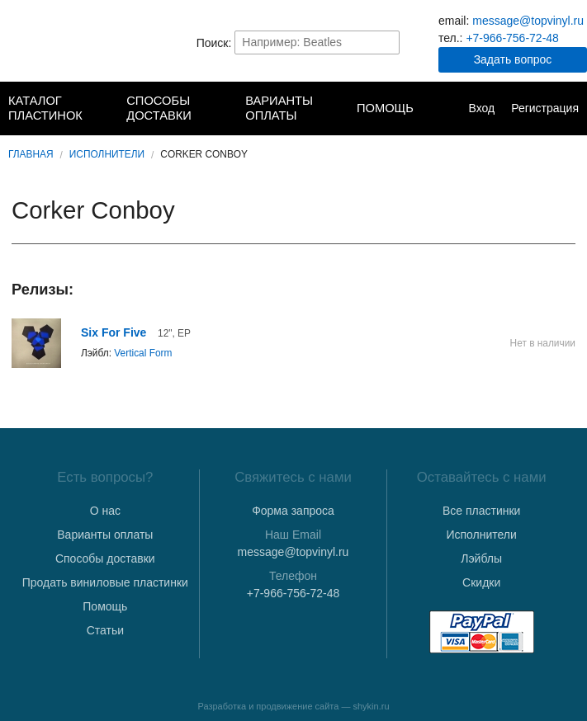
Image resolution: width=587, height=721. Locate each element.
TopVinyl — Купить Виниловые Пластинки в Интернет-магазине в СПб (74, 42)
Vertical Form (143, 353)
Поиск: (214, 42)
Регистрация (545, 108)
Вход (481, 108)
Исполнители (106, 154)
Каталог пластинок (45, 108)
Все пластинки (481, 510)
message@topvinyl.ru (528, 20)
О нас (105, 510)
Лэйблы (481, 558)
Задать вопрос (513, 59)
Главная (31, 154)
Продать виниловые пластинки (105, 582)
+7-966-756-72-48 (512, 38)
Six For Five (113, 332)
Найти (385, 42)
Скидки (481, 582)
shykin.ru (371, 706)
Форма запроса (293, 510)
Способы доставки (159, 108)
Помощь (385, 108)
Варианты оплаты (279, 108)
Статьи (105, 630)
